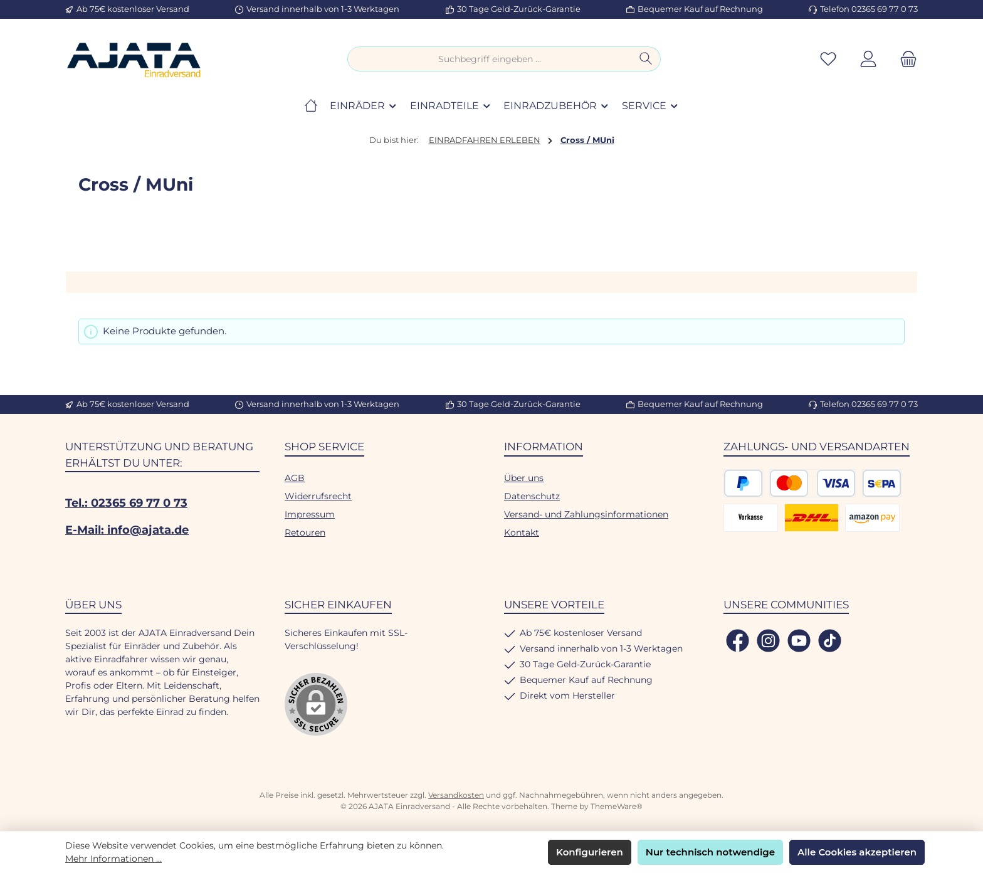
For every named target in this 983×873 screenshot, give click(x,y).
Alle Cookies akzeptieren (857, 852)
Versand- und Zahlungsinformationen (586, 514)
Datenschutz (532, 496)
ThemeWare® (617, 806)
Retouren (305, 532)
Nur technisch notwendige (710, 852)
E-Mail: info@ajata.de (127, 530)
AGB (295, 478)
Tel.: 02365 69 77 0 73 (126, 503)
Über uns (524, 478)
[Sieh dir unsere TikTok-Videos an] (830, 641)
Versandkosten (456, 795)
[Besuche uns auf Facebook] (737, 641)
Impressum (310, 514)
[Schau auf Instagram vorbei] (768, 641)
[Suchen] (646, 58)
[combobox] (489, 58)
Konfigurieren (589, 852)
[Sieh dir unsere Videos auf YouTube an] (799, 641)
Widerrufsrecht (318, 496)
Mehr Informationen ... (113, 858)
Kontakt (521, 532)
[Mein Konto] (868, 59)
